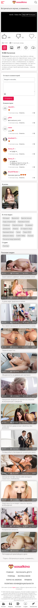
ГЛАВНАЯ (9, 572)
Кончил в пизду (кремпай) (11, 239)
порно (14, 587)
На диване (28, 225)
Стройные (6, 225)
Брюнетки (15, 218)
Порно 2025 (27, 232)
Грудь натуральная (9, 221)
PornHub (6, 246)
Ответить (22, 113)
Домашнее (6, 229)
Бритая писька (26, 218)
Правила (28, 580)
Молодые (6, 218)
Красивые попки (23, 221)
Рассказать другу (24, 572)
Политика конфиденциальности (19, 584)
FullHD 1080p (21, 236)
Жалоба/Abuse (24, 576)
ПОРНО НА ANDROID (14, 580)
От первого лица (26, 229)
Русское (30, 236)
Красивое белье (8, 232)
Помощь (11, 576)
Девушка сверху (8, 236)
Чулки (18, 232)
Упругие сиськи (17, 225)
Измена (15, 229)
